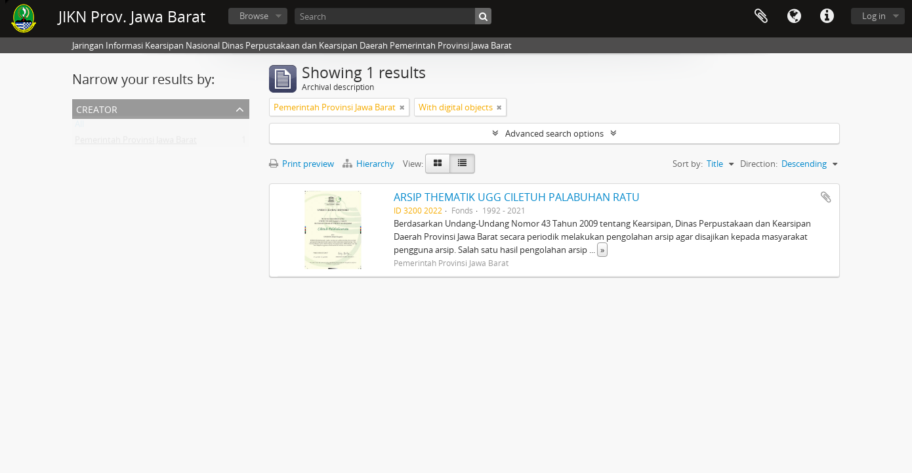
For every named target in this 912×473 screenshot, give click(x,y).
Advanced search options (554, 133)
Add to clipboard (826, 197)
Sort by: (688, 163)
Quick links (826, 16)
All (79, 127)
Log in (874, 16)
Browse (253, 16)
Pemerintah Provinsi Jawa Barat (136, 142)
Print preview (301, 163)
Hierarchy (369, 163)
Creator (96, 108)
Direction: (758, 163)
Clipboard (761, 16)
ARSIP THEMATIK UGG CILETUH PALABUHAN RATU (517, 197)
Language (793, 16)
